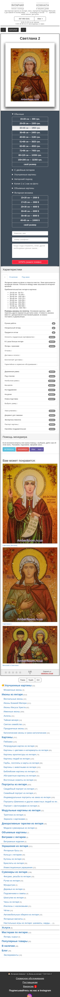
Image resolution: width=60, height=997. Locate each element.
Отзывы (8, 351)
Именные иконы (12, 711)
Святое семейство (13, 724)
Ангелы (7, 716)
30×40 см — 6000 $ (30, 211)
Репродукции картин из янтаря (19, 746)
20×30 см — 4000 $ (30, 207)
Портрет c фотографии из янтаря (20, 805)
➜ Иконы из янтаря (34, 974)
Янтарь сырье (11, 936)
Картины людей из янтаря (17, 758)
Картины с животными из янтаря (20, 767)
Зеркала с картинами (14, 819)
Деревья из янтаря (13, 889)
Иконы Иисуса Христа (15, 707)
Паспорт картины (30, 424)
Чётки (6, 910)
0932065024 (23, 449)
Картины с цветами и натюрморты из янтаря (26, 750)
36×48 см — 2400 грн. (30, 132)
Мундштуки (9, 885)
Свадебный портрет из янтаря (19, 789)
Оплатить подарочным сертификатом (30, 337)
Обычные (19, 114)
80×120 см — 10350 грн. (30, 155)
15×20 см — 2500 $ (30, 198)
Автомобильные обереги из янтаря (21, 914)
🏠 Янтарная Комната (16, 974)
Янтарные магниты (13, 919)
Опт (38, 680)
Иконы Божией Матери (15, 703)
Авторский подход (23, 179)
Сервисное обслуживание (30, 978)
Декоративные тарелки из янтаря (22, 823)
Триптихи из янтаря (13, 814)
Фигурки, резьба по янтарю (17, 876)
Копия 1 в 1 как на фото (26, 183)
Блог (5, 950)
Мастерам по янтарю (15, 932)
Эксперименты (11, 955)
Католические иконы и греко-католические (25, 733)
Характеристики (12, 269)
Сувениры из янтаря (14, 872)
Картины (7, 737)
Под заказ (25, 277)
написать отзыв (47, 673)
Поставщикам (30, 982)
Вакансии (30, 986)
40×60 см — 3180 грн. (30, 137)
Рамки (22, 680)
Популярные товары (15, 941)
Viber (40, 19)
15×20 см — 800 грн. (30, 119)
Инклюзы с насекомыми (16, 906)
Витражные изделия (14, 841)
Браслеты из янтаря (14, 863)
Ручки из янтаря (12, 880)
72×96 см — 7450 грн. (30, 151)
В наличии (14, 277)
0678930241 (9, 449)
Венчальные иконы (13, 699)
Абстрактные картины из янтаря (20, 775)
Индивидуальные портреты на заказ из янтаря (27, 797)
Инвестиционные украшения (18, 867)
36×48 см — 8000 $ (30, 216)
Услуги (6, 927)
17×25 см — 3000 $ (30, 202)
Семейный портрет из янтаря (18, 793)
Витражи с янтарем (14, 837)
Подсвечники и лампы (15, 893)
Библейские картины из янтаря (19, 771)
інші (40, 449)
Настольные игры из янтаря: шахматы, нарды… (28, 923)
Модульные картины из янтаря (21, 810)
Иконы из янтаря (12, 694)
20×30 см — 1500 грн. (30, 123)
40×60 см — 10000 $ (30, 220)
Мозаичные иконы (13, 690)
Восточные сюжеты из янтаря (18, 780)
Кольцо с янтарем (13, 854)
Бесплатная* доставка (14, 360)
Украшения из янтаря (15, 846)
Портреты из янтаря (14, 784)
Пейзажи (8, 741)
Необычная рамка (30, 381)
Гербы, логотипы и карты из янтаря (21, 763)
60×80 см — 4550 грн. (30, 146)
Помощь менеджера (15, 436)
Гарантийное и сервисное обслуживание (21, 364)
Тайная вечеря (11, 720)
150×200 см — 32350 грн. (30, 160)
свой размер (30, 164)
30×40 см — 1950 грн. (30, 128)
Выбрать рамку (11, 403)
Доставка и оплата (12, 355)
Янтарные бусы (11, 850)
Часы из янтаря (11, 902)
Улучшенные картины (25, 174)
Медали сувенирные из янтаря (19, 828)
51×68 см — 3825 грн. (30, 142)
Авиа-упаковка (30, 411)
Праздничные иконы (14, 728)
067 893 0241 (24, 19)
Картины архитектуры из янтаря (20, 754)
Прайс (30, 680)
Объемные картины (24, 188)
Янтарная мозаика (23, 192)
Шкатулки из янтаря (14, 897)
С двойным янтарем (24, 170)
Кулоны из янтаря (13, 859)
